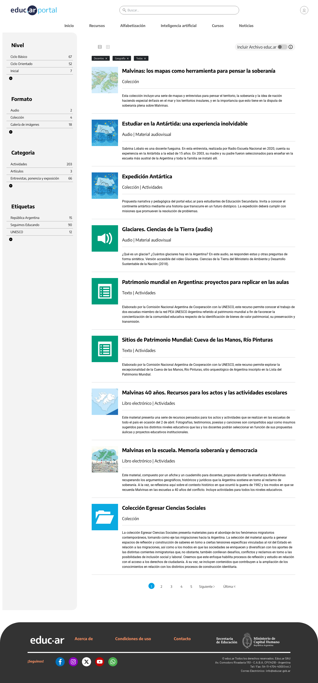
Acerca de (84, 638)
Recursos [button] (97, 25)
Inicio (69, 25)
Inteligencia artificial (179, 25)
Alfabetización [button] (132, 25)
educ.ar (229, 658)
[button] (10, 78)
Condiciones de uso (133, 638)
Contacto (182, 638)
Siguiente (207, 586)
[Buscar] (183, 10)
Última (229, 586)
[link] (304, 10)
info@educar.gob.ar (278, 670)
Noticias (246, 25)
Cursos (218, 25)
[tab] (100, 47)
